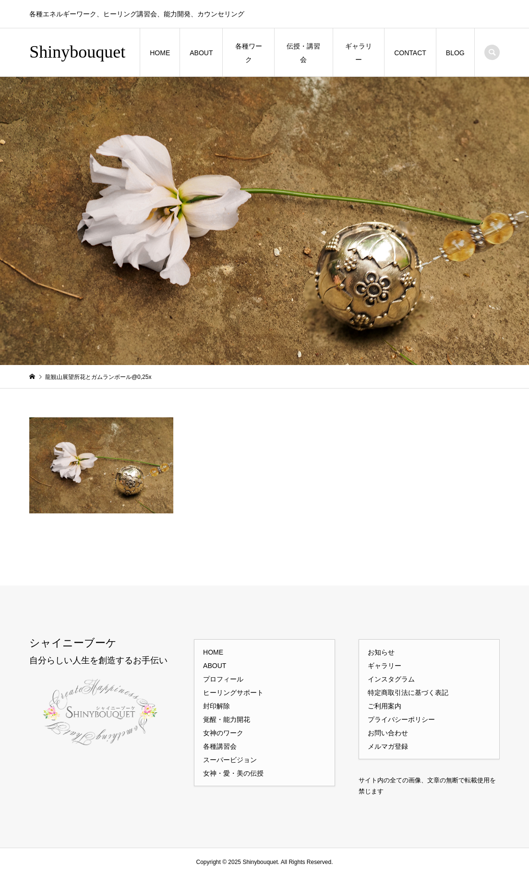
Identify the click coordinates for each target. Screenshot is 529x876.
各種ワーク (248, 52)
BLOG (455, 53)
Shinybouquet (77, 51)
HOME (160, 53)
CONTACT (410, 53)
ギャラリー (358, 52)
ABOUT (201, 53)
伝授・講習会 (303, 52)
